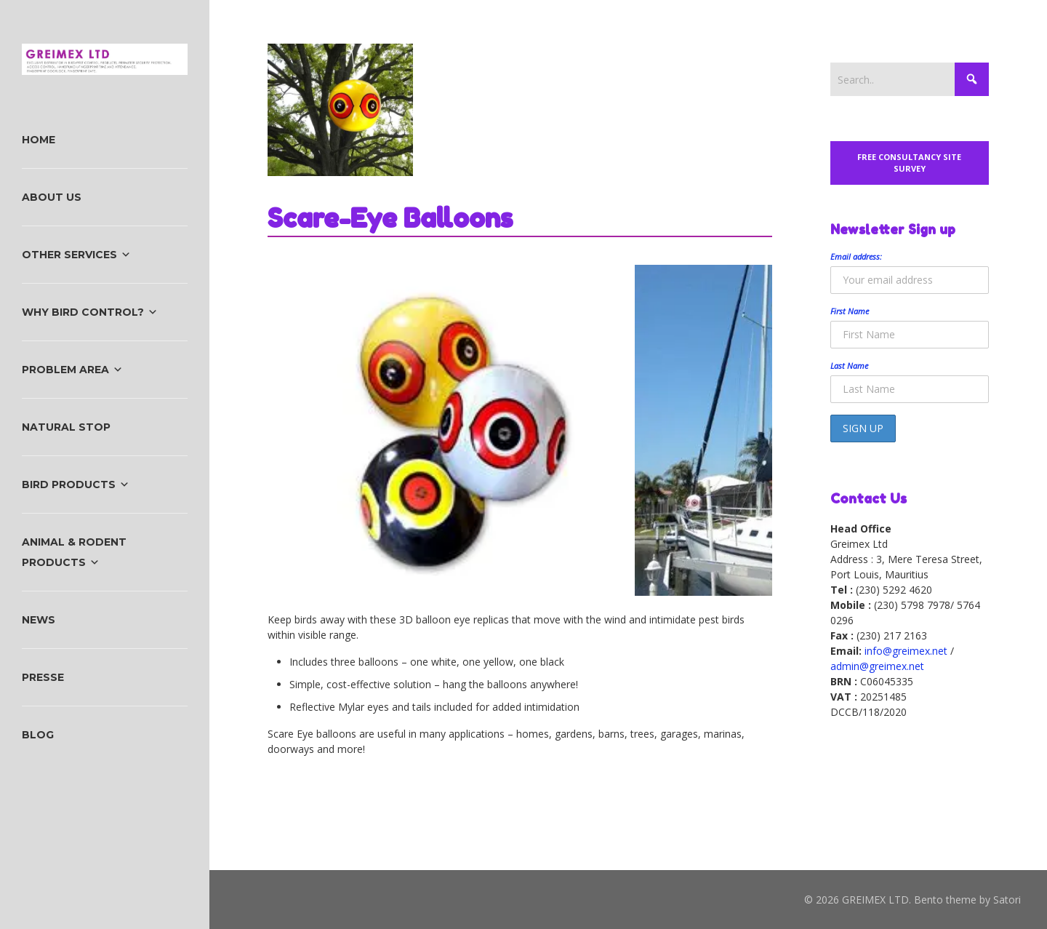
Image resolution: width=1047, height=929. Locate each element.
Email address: (856, 256)
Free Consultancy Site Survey (909, 163)
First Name (849, 311)
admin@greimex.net (877, 666)
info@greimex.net (906, 651)
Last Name (849, 365)
